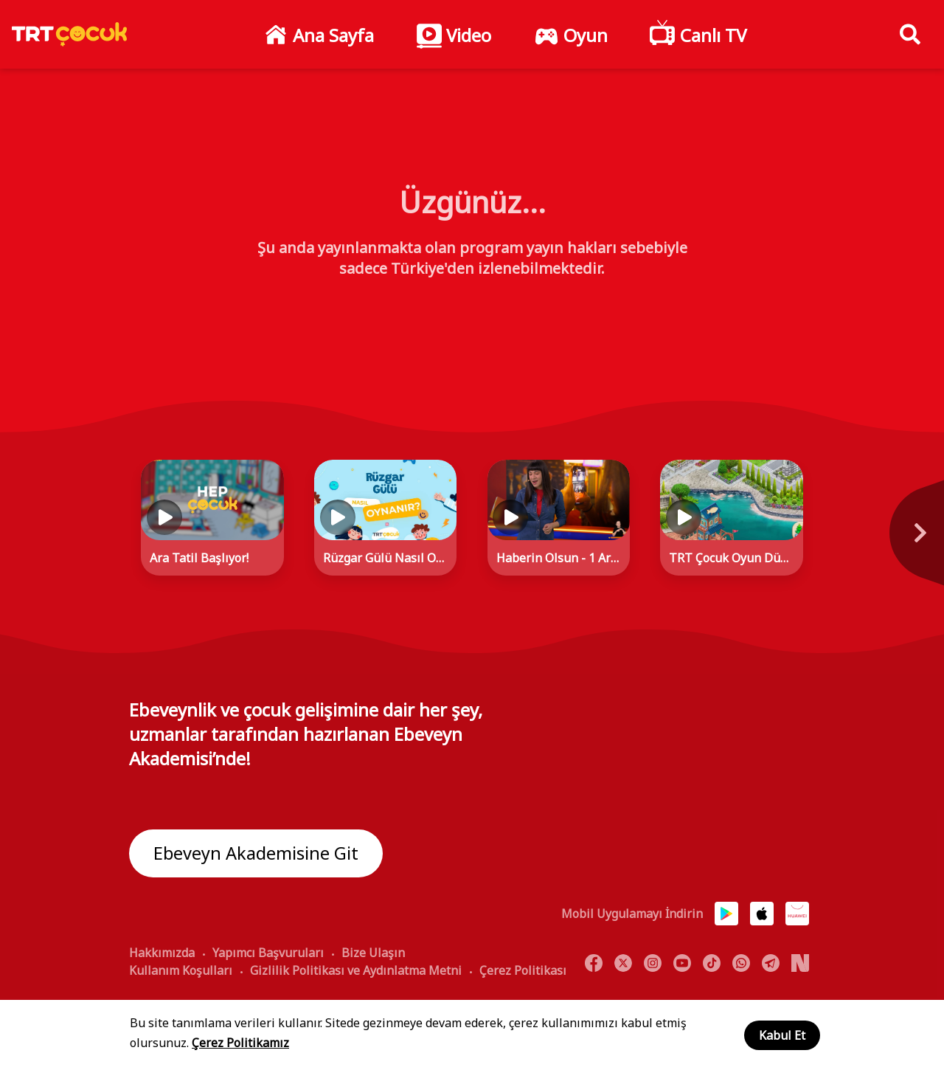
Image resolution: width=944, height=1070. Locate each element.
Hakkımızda (162, 953)
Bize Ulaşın (373, 953)
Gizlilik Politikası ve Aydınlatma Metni (356, 970)
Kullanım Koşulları (180, 970)
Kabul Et (782, 1035)
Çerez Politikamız (240, 1043)
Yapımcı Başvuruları (268, 953)
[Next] (851, 541)
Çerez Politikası (522, 970)
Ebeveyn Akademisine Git (256, 853)
